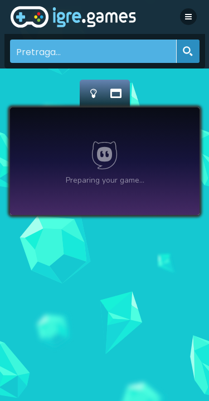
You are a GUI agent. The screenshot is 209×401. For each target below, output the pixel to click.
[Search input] (93, 51)
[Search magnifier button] (188, 51)
